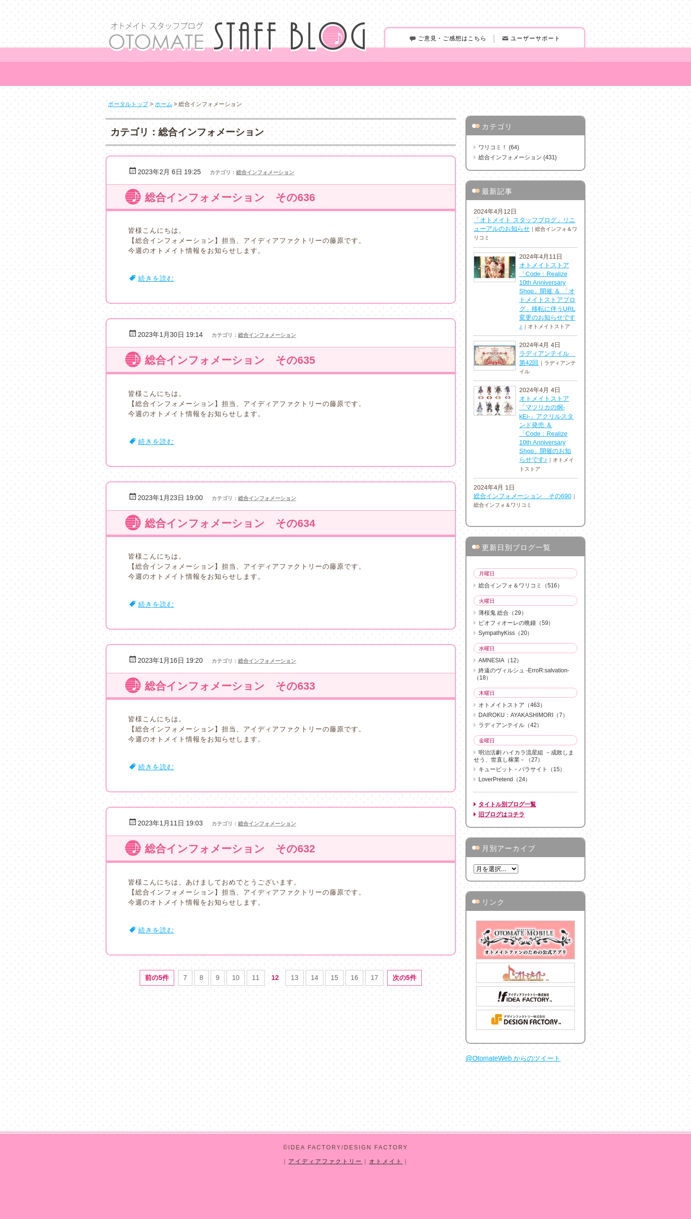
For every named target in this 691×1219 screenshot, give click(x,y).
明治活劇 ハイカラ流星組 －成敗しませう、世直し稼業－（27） (524, 756)
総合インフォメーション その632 (230, 849)
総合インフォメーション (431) (517, 157)
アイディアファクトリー (325, 1161)
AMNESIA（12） (500, 660)
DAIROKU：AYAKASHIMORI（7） (523, 715)
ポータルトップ (128, 104)
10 (235, 977)
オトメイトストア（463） (512, 705)
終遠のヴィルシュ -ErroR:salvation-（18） (521, 674)
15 (334, 977)
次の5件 (405, 977)
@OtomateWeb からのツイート (512, 1058)
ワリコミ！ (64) (498, 147)
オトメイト (386, 1161)
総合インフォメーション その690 (523, 496)
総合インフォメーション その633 (230, 686)
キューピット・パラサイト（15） (521, 769)
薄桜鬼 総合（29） (502, 613)
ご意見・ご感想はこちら (448, 38)
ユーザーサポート (530, 38)
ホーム (163, 104)
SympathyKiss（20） (505, 633)
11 (256, 977)
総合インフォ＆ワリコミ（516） (520, 585)
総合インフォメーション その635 (230, 360)
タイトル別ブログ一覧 (507, 804)
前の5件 (157, 977)
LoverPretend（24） (504, 779)
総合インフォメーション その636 (230, 197)
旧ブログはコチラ (501, 814)
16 (354, 977)
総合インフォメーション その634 (230, 523)
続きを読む (156, 278)
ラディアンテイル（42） (510, 725)
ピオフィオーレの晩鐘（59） (516, 623)
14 (315, 977)
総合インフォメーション (265, 172)
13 (294, 977)
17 (374, 977)
